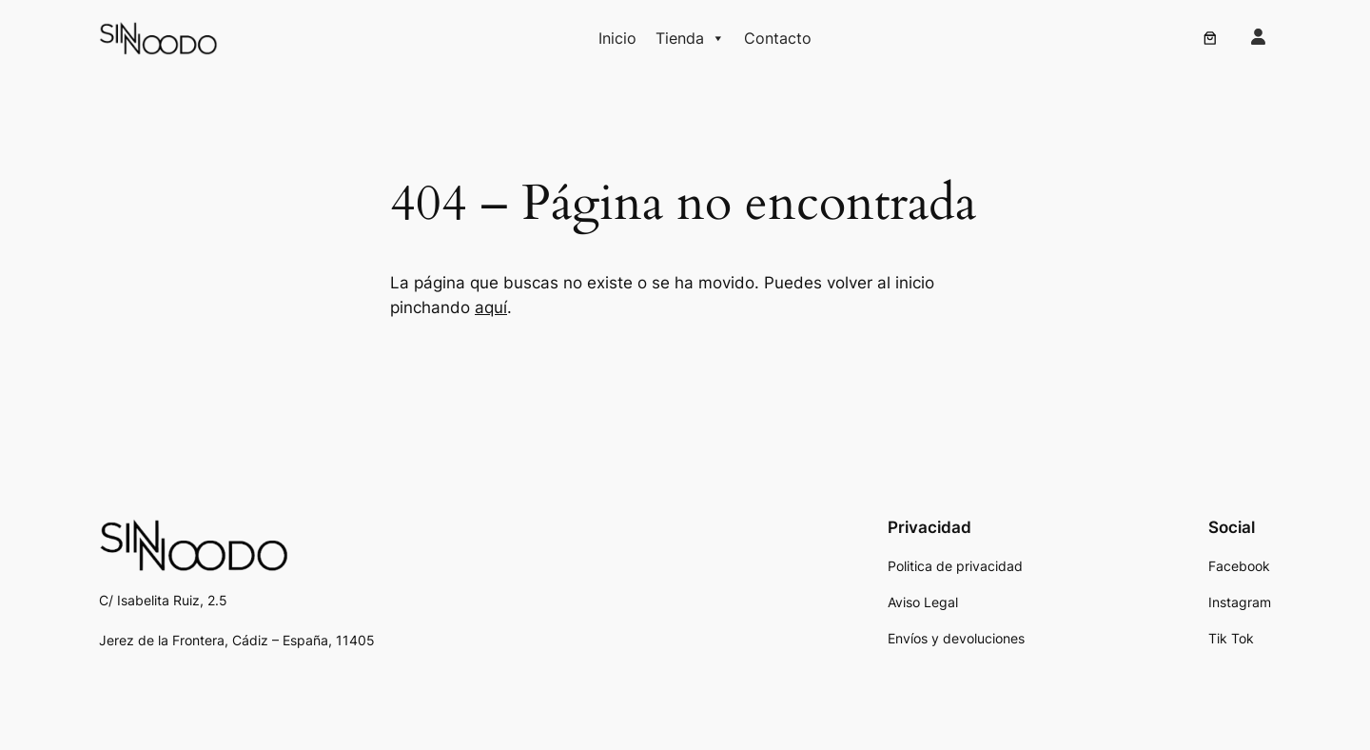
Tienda (690, 38)
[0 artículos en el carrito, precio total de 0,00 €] (1210, 38)
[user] (1258, 36)
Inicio (617, 38)
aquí (491, 307)
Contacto (778, 38)
